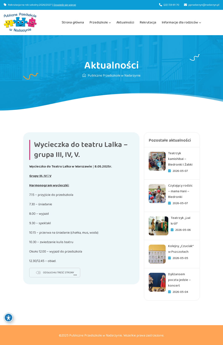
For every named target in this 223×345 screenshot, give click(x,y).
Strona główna (73, 22)
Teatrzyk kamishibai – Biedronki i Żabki (180, 159)
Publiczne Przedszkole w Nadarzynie (111, 75)
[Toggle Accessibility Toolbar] (8, 317)
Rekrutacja (148, 22)
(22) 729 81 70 (171, 5)
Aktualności (125, 22)
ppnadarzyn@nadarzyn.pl (203, 5)
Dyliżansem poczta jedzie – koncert (179, 280)
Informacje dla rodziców (180, 22)
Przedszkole (98, 22)
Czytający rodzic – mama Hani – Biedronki (180, 191)
